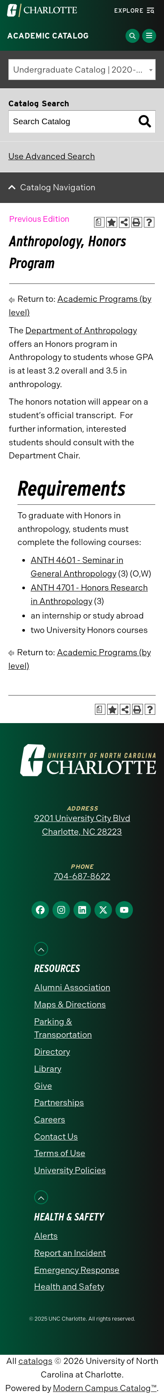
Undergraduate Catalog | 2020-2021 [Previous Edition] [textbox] (84, 70)
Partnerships (59, 1103)
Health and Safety (69, 1287)
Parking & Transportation (63, 1028)
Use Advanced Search (51, 156)
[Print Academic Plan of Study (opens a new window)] (99, 222)
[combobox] (82, 69)
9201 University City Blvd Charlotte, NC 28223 (82, 825)
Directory (52, 1052)
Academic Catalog (48, 35)
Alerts (46, 1236)
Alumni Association (72, 987)
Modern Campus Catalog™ (105, 1388)
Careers (49, 1120)
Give (43, 1086)
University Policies (70, 1170)
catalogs (35, 1361)
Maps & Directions (70, 1005)
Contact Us (56, 1137)
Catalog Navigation (57, 187)
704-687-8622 (82, 876)
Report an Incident (70, 1253)
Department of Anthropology (81, 330)
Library (47, 1069)
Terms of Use (59, 1153)
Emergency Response (76, 1270)
